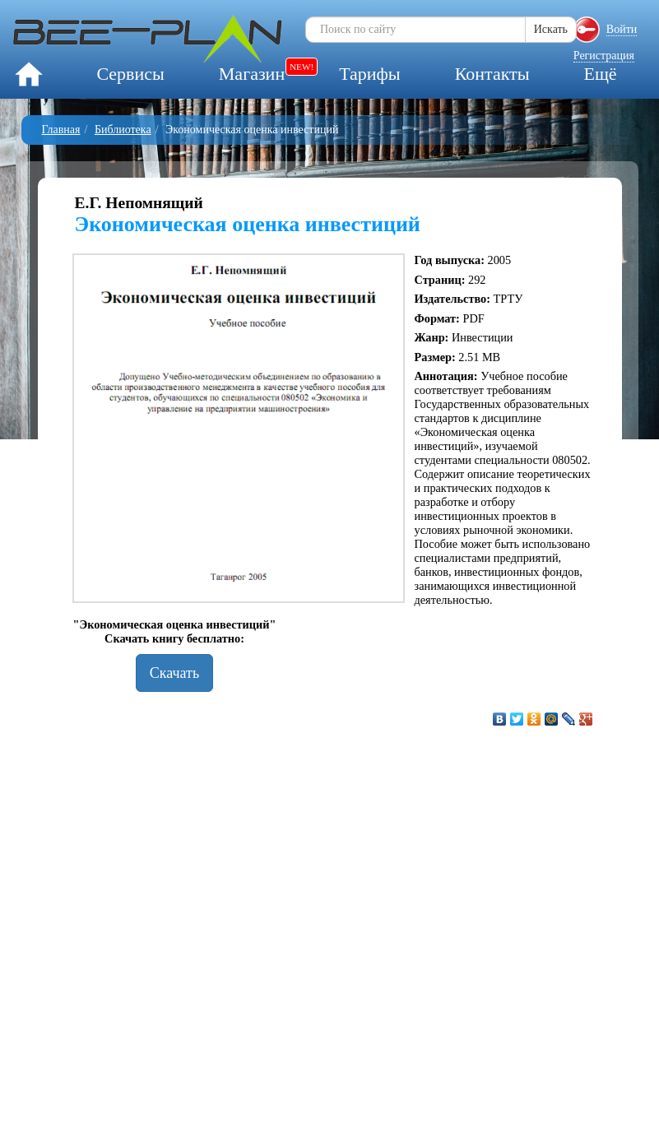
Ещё (599, 73)
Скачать (174, 673)
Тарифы (369, 73)
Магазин (252, 73)
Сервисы (130, 73)
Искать (551, 29)
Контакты (492, 73)
